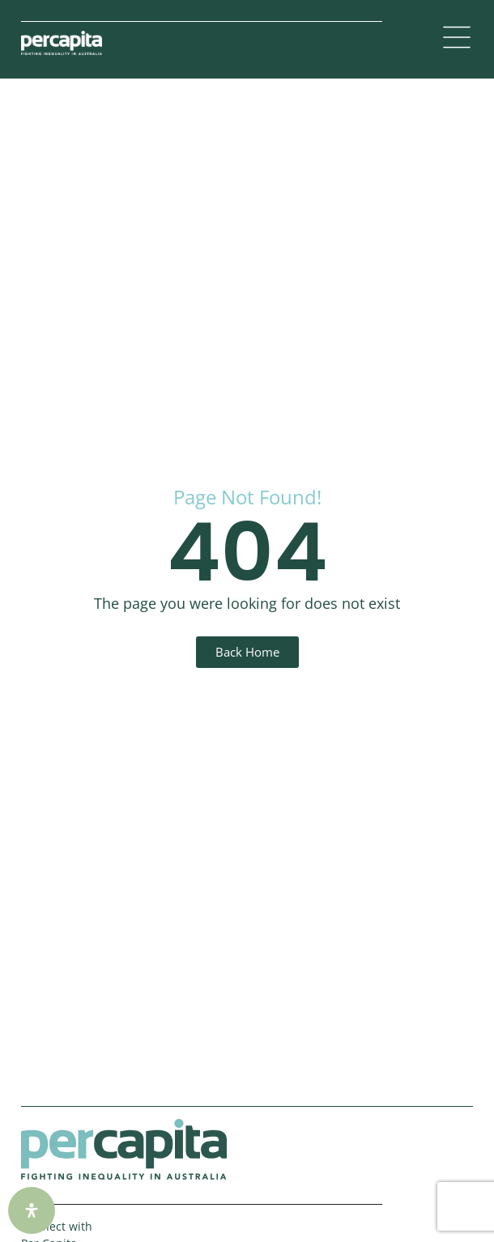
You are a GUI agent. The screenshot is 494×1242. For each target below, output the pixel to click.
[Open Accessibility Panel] (31, 1210)
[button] (457, 39)
